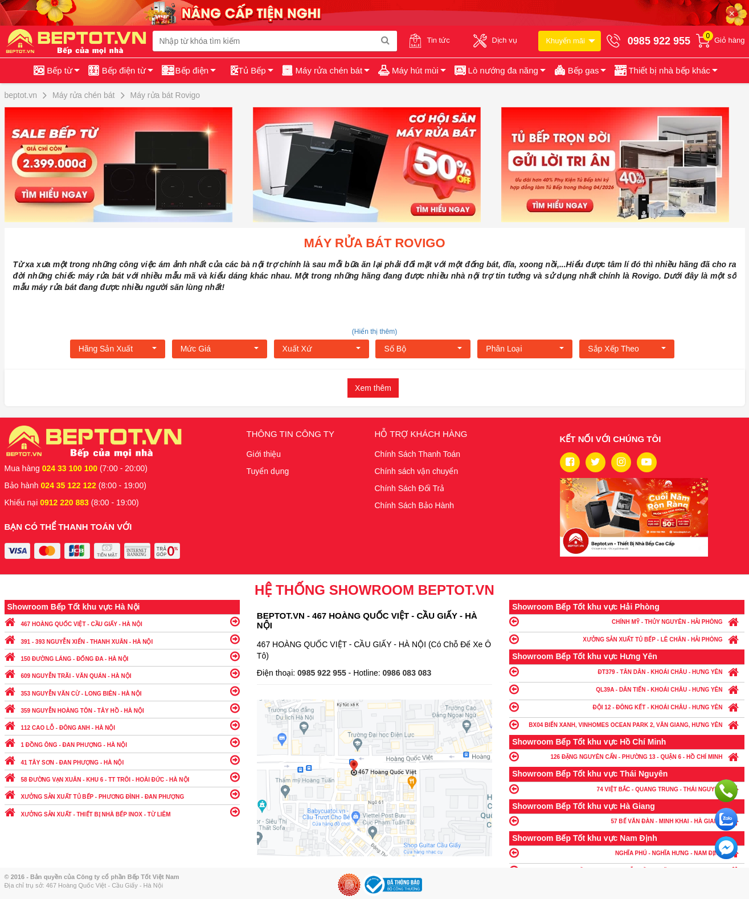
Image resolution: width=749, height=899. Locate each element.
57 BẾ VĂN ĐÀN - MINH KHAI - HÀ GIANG (626, 820)
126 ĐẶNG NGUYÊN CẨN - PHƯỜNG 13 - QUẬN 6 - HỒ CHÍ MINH (626, 756)
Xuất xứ (322, 348)
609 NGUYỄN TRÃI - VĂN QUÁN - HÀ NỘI (122, 673)
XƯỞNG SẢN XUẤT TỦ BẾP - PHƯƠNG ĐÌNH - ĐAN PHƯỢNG (122, 793)
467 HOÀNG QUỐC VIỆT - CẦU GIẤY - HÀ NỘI (122, 621)
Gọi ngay (726, 790)
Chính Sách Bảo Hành (415, 505)
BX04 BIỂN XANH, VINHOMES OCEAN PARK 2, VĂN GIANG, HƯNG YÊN (626, 724)
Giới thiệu (264, 454)
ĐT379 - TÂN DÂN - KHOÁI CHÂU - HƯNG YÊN (626, 671)
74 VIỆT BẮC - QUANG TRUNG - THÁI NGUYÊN (626, 788)
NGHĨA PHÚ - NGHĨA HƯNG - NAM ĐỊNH (626, 852)
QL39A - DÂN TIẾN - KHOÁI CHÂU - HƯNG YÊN (626, 689)
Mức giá (220, 348)
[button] (665, 70)
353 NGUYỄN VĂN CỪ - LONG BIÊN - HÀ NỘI (122, 690)
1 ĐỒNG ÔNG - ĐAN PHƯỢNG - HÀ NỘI (122, 742)
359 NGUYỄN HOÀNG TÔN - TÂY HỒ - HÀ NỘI (122, 707)
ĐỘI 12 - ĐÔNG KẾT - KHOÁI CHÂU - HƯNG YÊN (626, 706)
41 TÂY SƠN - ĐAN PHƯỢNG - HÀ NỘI (122, 759)
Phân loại (525, 348)
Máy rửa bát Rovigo (374, 243)
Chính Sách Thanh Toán (418, 454)
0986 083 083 (407, 672)
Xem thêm (373, 388)
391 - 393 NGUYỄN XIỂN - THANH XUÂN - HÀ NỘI (122, 638)
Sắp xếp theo (627, 348)
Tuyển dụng (268, 471)
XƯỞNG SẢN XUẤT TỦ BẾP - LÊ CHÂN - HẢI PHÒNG (626, 638)
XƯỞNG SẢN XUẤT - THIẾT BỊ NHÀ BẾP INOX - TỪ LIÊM (122, 811)
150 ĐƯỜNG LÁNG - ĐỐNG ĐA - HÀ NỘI (122, 656)
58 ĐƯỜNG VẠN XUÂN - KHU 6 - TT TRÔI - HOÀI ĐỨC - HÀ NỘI (122, 776)
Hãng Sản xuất (118, 348)
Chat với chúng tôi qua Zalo (726, 819)
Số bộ (423, 348)
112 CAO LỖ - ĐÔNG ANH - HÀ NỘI (122, 725)
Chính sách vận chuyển (417, 471)
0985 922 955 (323, 672)
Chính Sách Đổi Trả (410, 488)
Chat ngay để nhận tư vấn (726, 847)
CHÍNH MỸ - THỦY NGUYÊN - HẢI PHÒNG (626, 621)
